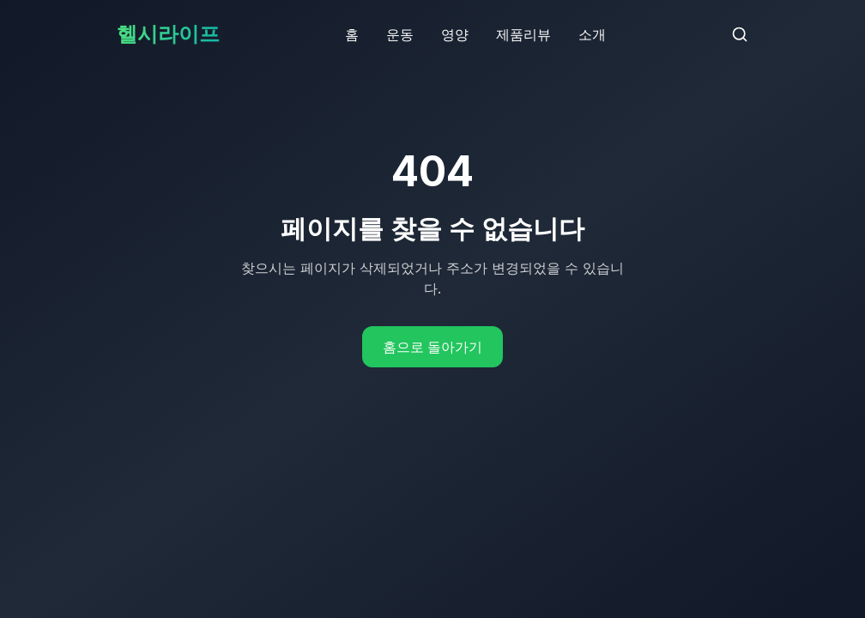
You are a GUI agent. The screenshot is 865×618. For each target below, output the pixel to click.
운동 (400, 34)
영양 (455, 34)
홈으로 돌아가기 (432, 346)
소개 (592, 34)
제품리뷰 (523, 34)
